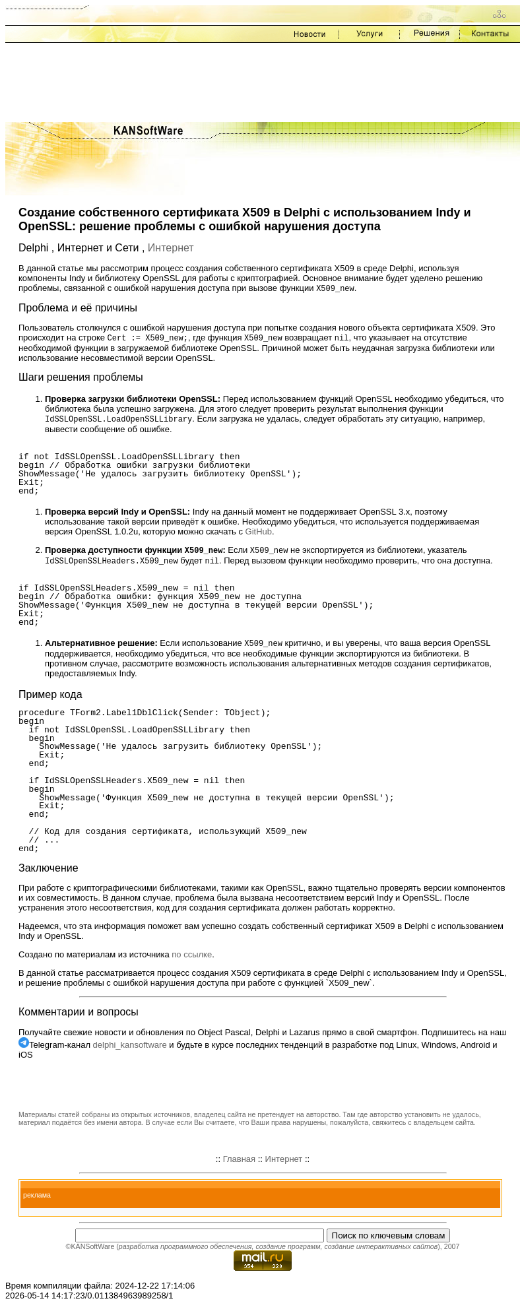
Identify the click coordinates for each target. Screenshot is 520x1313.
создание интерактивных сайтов (381, 1250)
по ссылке (192, 958)
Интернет (171, 247)
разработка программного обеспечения (185, 1250)
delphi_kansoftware (130, 1049)
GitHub (258, 533)
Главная (239, 1163)
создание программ (287, 1250)
